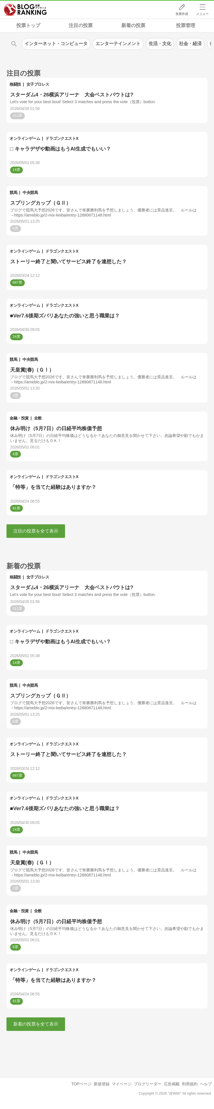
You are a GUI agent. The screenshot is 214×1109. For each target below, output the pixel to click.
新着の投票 (133, 25)
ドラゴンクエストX (61, 138)
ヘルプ (206, 1084)
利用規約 (190, 1084)
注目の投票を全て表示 (35, 531)
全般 (38, 418)
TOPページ (81, 1084)
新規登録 (102, 1084)
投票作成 (182, 14)
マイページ (121, 1084)
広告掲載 (172, 1084)
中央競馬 (30, 192)
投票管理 (185, 25)
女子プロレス (37, 84)
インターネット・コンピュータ (56, 43)
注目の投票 (81, 25)
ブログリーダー (147, 1084)
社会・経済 (190, 43)
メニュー (202, 14)
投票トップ (28, 25)
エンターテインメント (118, 43)
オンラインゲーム (25, 138)
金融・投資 (19, 418)
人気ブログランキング (25, 9)
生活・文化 (160, 43)
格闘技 (15, 84)
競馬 (13, 192)
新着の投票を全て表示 (35, 1024)
